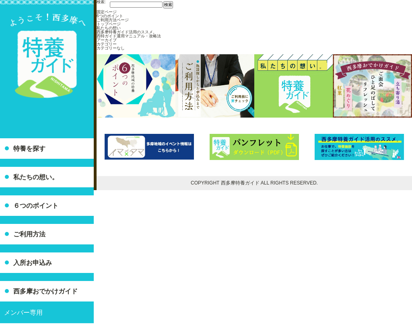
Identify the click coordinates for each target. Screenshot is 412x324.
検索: (101, 2)
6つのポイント (110, 16)
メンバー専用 (23, 312)
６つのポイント (35, 205)
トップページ (109, 24)
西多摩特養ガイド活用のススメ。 (127, 32)
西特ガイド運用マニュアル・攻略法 (129, 36)
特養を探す (29, 148)
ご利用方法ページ (113, 20)
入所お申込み (32, 262)
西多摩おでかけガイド (45, 291)
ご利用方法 (29, 234)
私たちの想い (109, 28)
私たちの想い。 (35, 177)
